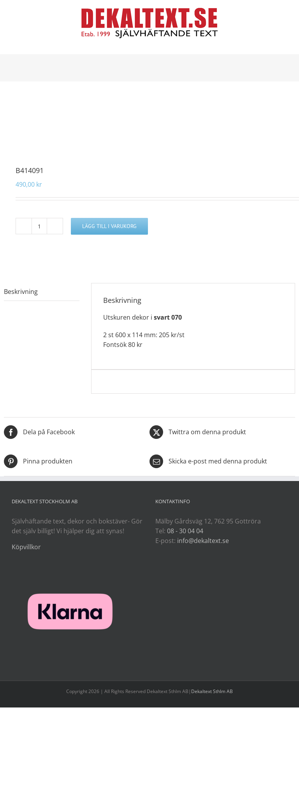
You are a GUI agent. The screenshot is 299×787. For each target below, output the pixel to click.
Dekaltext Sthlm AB (212, 691)
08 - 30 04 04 (185, 531)
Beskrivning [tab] (21, 291)
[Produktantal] (39, 226)
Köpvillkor (26, 547)
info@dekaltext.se (203, 540)
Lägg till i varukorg (109, 226)
